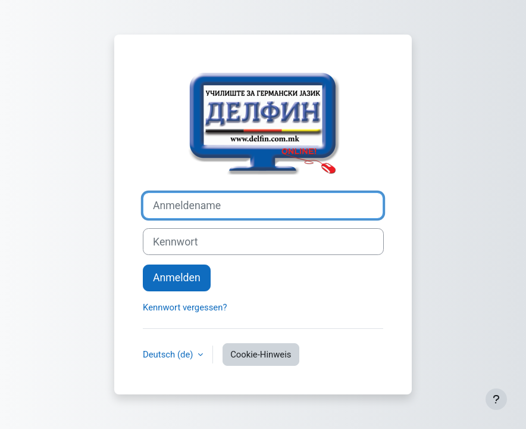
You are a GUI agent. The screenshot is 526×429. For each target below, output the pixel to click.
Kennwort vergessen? (185, 307)
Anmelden (177, 278)
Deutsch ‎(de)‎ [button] (169, 354)
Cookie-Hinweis (260, 354)
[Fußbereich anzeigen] (496, 399)
